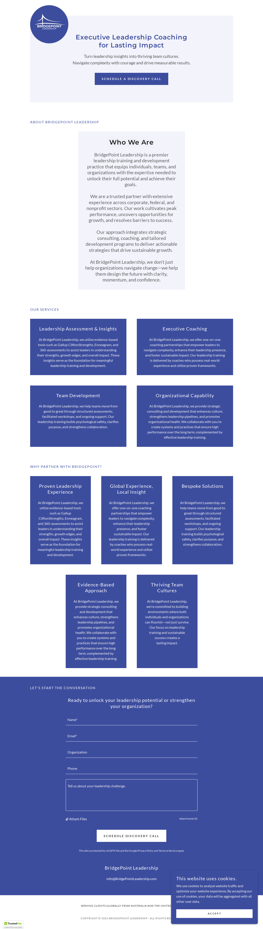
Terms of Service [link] (168, 850)
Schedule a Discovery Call (132, 79)
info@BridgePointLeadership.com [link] (131, 879)
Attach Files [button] (78, 819)
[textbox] (132, 719)
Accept (214, 913)
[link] (49, 7)
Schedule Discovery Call (131, 836)
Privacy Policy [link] (146, 850)
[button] (67, 819)
